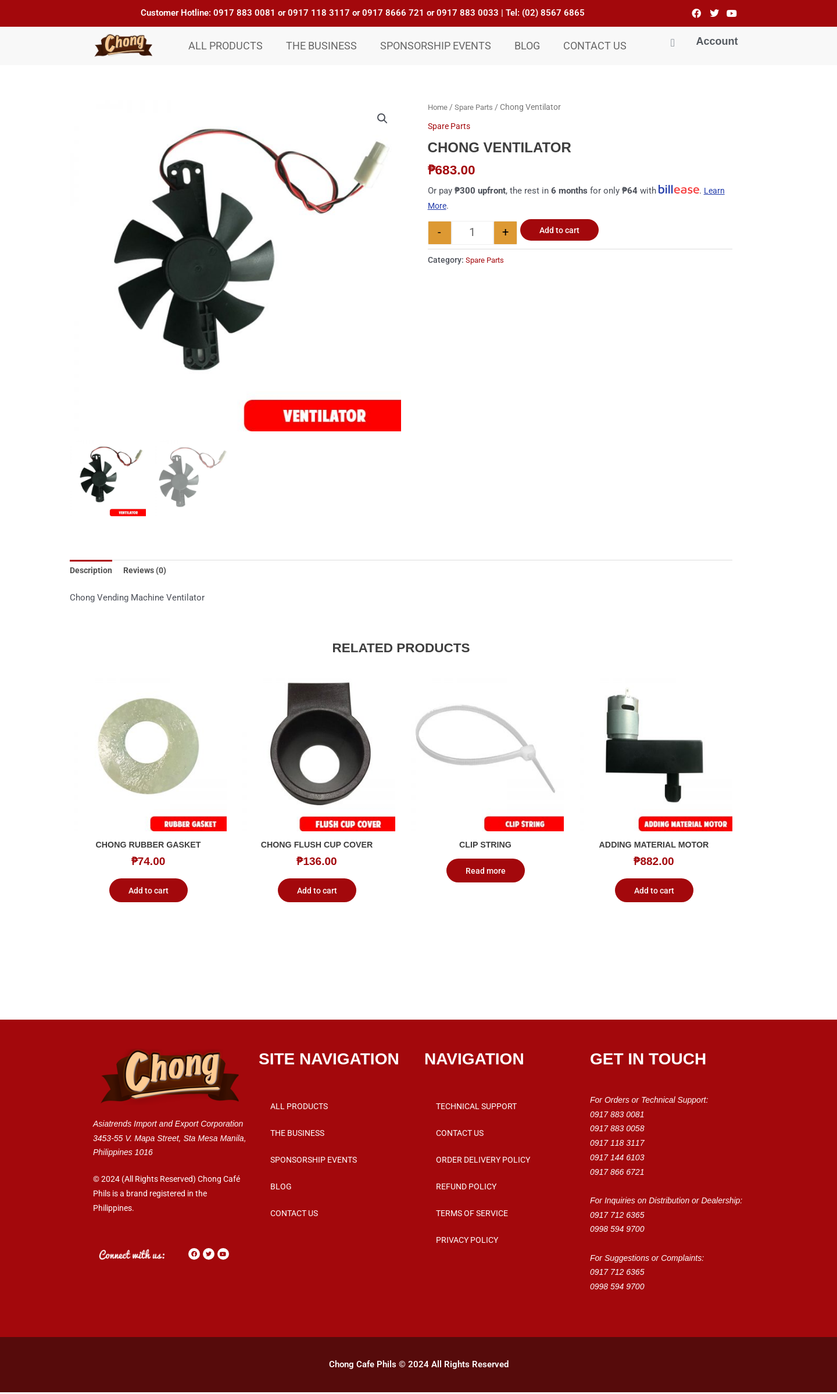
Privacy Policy (467, 1241)
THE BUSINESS (321, 46)
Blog (527, 46)
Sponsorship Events (435, 46)
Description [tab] (92, 571)
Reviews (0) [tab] (149, 571)
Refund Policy (466, 1188)
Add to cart (559, 230)
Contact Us (595, 46)
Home (438, 107)
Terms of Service (472, 1215)
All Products (225, 46)
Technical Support (476, 1108)
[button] (381, 119)
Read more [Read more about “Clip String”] (486, 872)
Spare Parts (477, 107)
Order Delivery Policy (483, 1161)
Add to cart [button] (148, 892)
